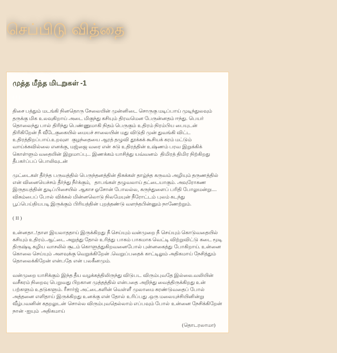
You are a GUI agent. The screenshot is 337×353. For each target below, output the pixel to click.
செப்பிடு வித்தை (65, 29)
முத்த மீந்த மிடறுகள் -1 (50, 83)
